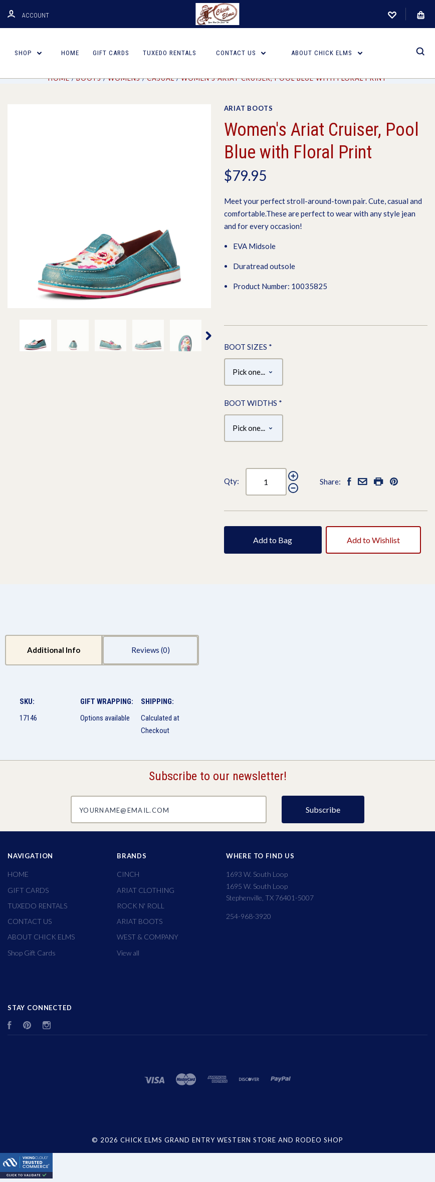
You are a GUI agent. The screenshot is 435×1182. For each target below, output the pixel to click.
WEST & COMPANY (147, 936)
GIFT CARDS (111, 53)
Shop (28, 53)
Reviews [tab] (150, 649)
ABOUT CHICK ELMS (326, 53)
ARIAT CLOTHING (145, 890)
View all (128, 953)
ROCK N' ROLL (140, 905)
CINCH (128, 874)
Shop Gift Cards (32, 953)
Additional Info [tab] (53, 649)
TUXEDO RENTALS (169, 53)
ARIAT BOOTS (248, 108)
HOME (70, 53)
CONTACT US (241, 53)
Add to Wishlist (373, 540)
